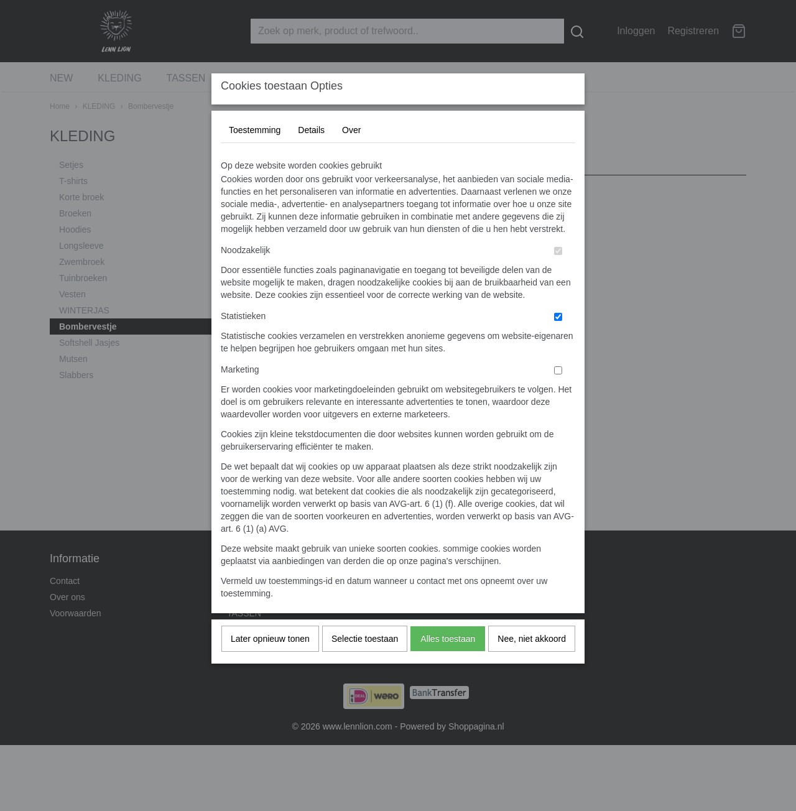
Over (351, 155)
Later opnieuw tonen (270, 664)
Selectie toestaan (364, 664)
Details (311, 155)
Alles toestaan (447, 664)
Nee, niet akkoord (531, 664)
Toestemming (254, 155)
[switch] (558, 276)
